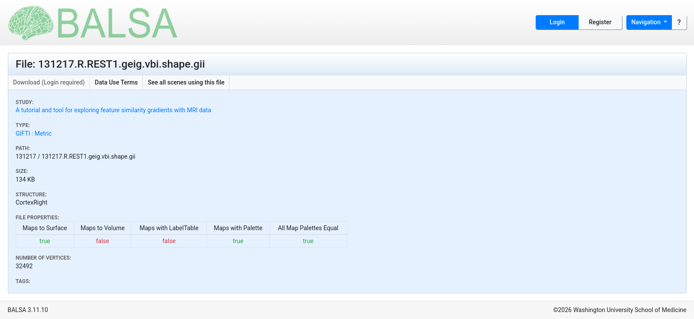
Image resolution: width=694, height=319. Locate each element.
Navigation (647, 22)
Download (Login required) (49, 82)
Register (600, 22)
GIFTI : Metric (34, 133)
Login (557, 22)
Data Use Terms (116, 82)
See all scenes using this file (186, 82)
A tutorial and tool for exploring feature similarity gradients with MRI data (113, 110)
